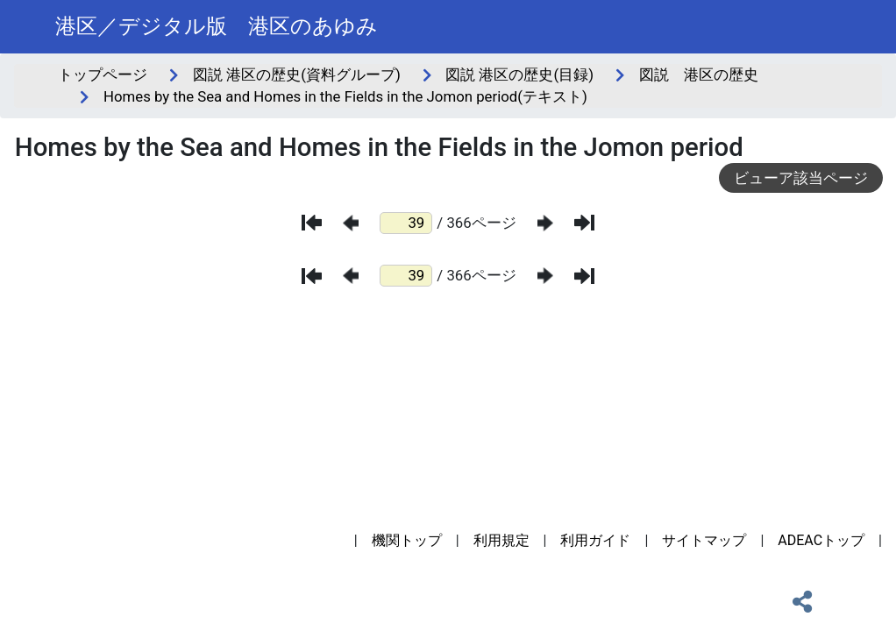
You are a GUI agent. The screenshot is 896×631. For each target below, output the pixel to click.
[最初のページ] (312, 222)
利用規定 (501, 540)
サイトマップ (704, 540)
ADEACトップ (821, 540)
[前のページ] (351, 223)
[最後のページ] (584, 222)
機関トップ (407, 540)
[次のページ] (545, 223)
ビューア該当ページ (801, 178)
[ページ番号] (406, 223)
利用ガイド (595, 540)
